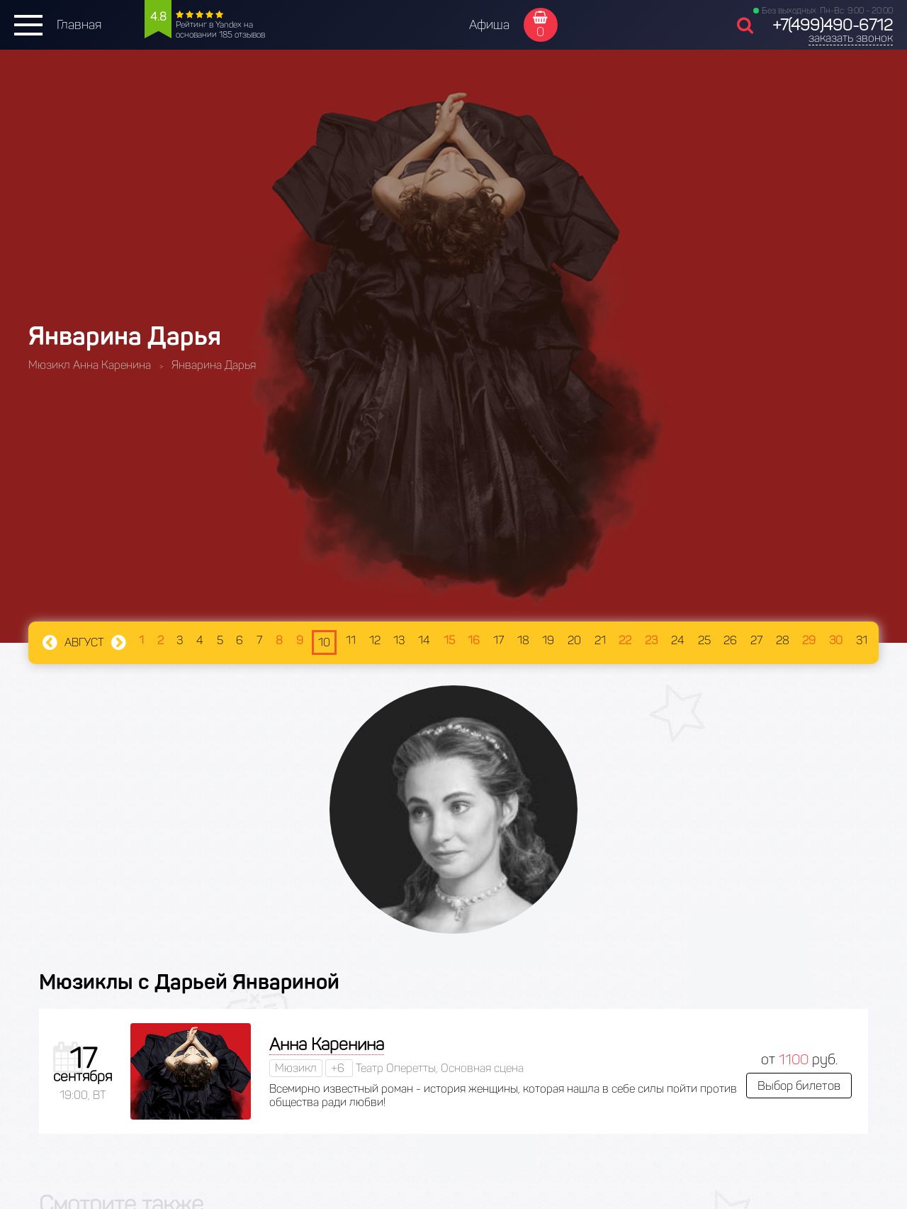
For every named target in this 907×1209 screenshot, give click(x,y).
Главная (79, 25)
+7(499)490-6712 (832, 25)
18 (523, 640)
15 (449, 640)
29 (809, 640)
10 (324, 642)
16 (474, 640)
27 (756, 640)
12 (375, 640)
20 (574, 640)
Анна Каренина (326, 1044)
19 (548, 640)
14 (424, 640)
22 (625, 640)
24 (678, 640)
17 (498, 640)
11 (351, 640)
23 (651, 640)
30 (836, 640)
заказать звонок (851, 38)
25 (704, 640)
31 (861, 640)
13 (399, 640)
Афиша (489, 25)
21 (600, 640)
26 (730, 640)
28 (782, 640)
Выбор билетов (798, 1085)
